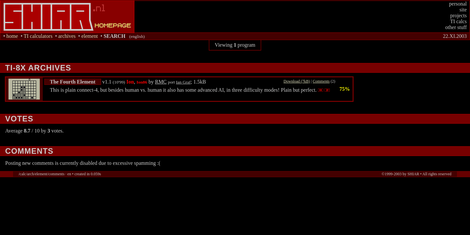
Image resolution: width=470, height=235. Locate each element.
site (463, 9)
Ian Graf (183, 82)
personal (458, 4)
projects (458, 15)
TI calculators (37, 36)
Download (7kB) (296, 81)
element (89, 36)
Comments (321, 81)
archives (66, 36)
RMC (161, 82)
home (12, 36)
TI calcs (458, 21)
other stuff (456, 27)
